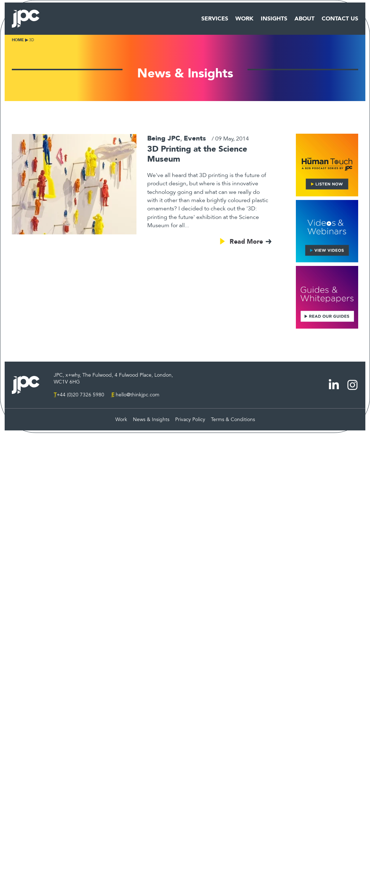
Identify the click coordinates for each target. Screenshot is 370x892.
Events (195, 138)
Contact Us (340, 18)
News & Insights (151, 419)
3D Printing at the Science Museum (197, 154)
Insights (274, 18)
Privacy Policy (190, 419)
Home (18, 40)
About (304, 18)
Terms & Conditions (233, 419)
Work (244, 18)
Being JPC (163, 138)
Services (214, 18)
